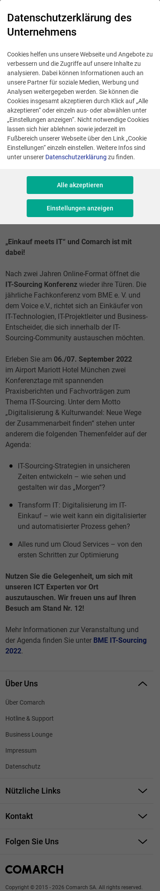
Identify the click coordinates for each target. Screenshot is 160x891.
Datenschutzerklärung (76, 157)
